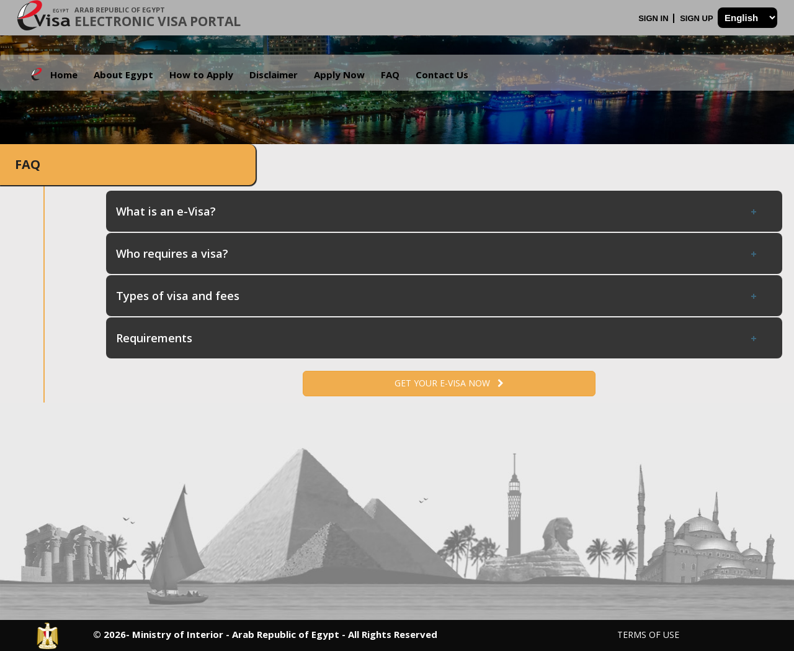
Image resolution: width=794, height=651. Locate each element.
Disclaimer (273, 74)
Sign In (654, 18)
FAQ (390, 74)
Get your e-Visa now (449, 383)
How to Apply (201, 74)
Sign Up (697, 18)
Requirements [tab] (437, 337)
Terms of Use (648, 634)
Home (64, 74)
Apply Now (339, 74)
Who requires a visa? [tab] (437, 253)
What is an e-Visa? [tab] (437, 211)
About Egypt (123, 74)
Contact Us (442, 74)
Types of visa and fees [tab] (437, 295)
